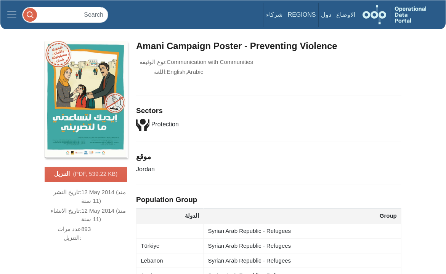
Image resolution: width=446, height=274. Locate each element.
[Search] (65, 14)
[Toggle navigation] (12, 15)
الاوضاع (345, 14)
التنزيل (86, 174)
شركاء (274, 14)
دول (326, 14)
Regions (302, 14)
